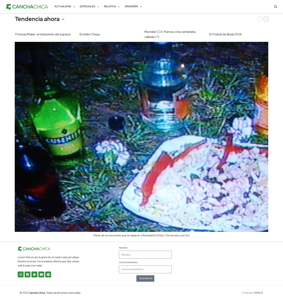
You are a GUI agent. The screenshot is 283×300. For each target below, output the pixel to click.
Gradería (134, 6)
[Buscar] (275, 6)
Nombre (123, 247)
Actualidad (65, 6)
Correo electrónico (128, 262)
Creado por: (252, 292)
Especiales (90, 6)
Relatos (112, 6)
